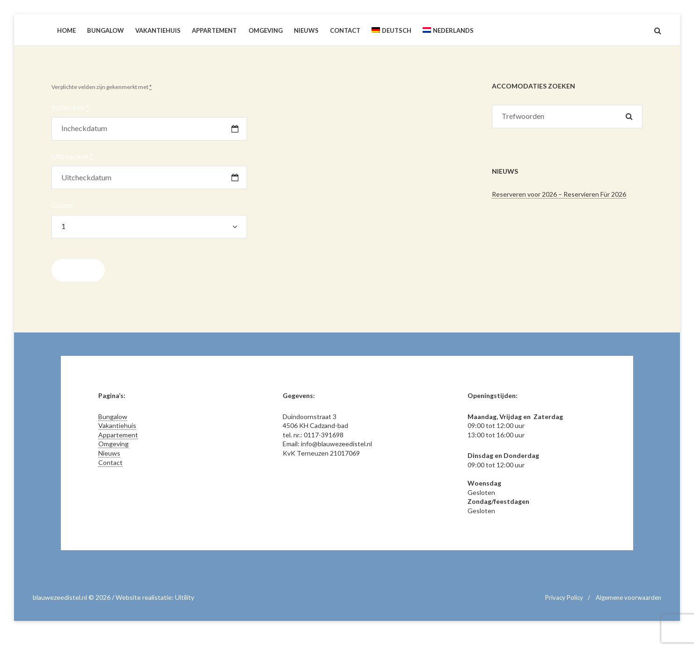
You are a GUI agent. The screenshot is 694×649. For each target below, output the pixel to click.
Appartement (118, 435)
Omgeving (113, 444)
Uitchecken (72, 156)
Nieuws (109, 453)
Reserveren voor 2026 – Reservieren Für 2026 (559, 194)
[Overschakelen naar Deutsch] (391, 30)
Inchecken (70, 107)
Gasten (62, 204)
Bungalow (112, 416)
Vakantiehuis (117, 425)
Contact (110, 462)
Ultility (184, 597)
